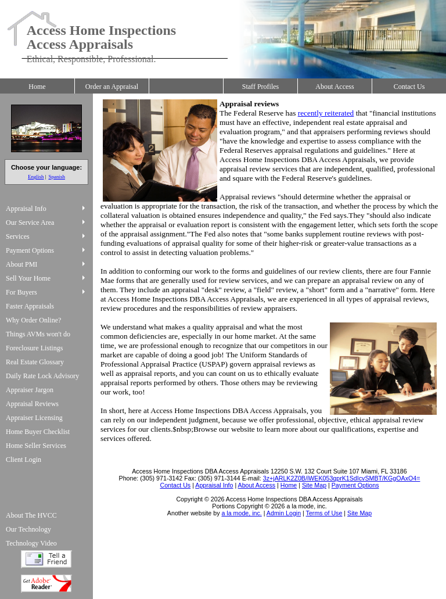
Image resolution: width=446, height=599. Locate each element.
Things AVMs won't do (38, 334)
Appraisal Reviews (32, 404)
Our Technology (28, 529)
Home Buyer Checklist (38, 432)
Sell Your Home (28, 278)
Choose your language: (46, 167)
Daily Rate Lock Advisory (42, 376)
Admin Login (284, 513)
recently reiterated (326, 113)
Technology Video (31, 543)
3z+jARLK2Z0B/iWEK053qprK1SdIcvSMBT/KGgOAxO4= (341, 478)
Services (18, 236)
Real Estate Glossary (35, 362)
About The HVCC (31, 515)
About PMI (21, 264)
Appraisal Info (26, 209)
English (36, 177)
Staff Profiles (260, 87)
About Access (334, 87)
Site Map (359, 513)
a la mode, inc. (241, 513)
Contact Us (409, 87)
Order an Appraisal (111, 87)
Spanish (56, 177)
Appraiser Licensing (34, 418)
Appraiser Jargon (29, 390)
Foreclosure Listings (34, 348)
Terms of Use (324, 513)
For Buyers (21, 292)
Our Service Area (30, 222)
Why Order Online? (33, 320)
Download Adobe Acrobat (46, 584)
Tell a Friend (46, 559)
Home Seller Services (36, 446)
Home (36, 87)
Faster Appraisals (30, 306)
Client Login (23, 459)
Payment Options (30, 250)
